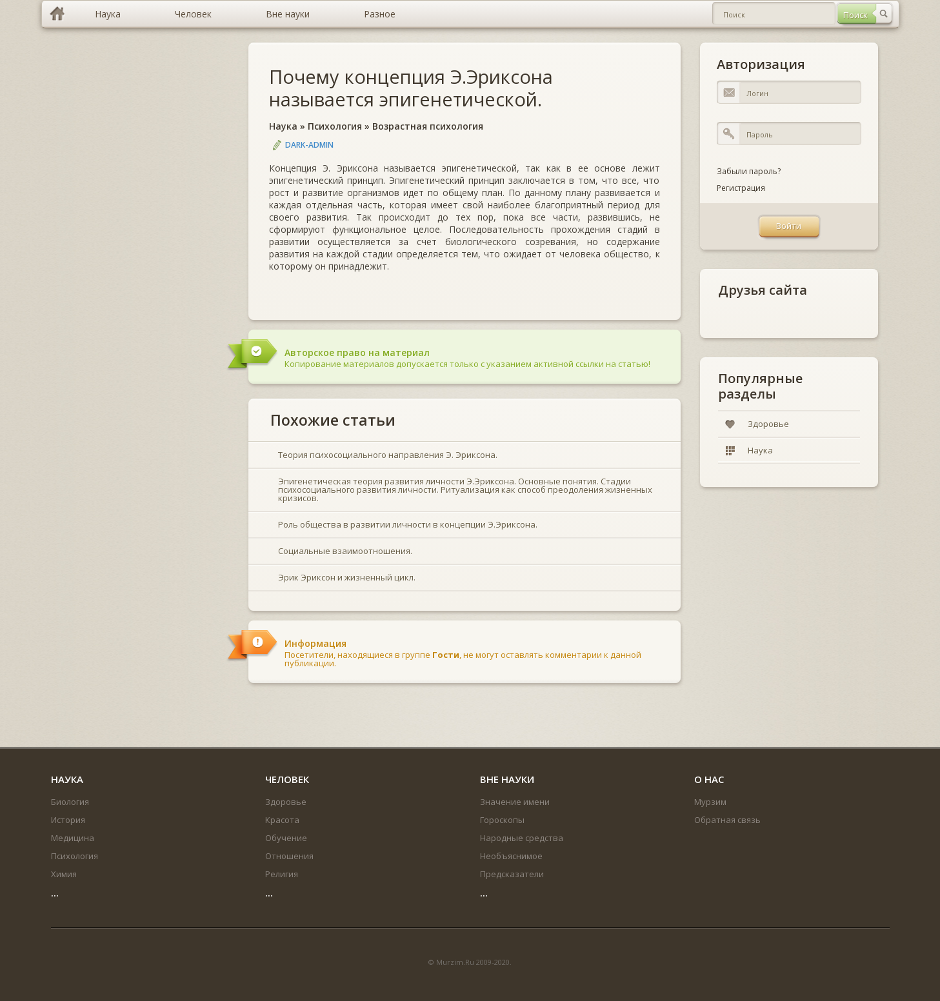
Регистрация (741, 188)
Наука (283, 126)
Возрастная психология (427, 126)
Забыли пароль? (749, 171)
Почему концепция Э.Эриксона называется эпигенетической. (411, 88)
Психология (335, 126)
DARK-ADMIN (309, 144)
